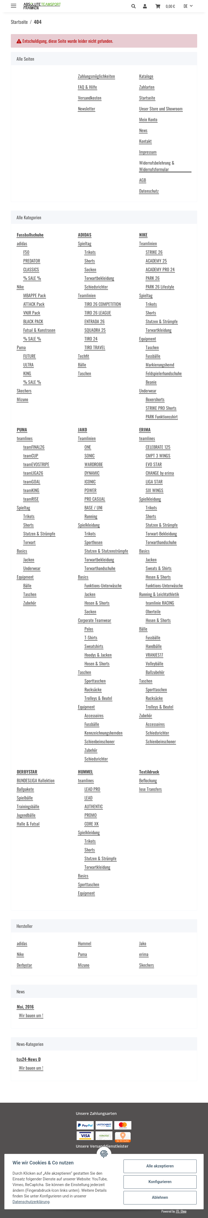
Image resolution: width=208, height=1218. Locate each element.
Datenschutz (149, 191)
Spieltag (84, 243)
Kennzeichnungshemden (103, 732)
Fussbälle (153, 356)
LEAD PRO (92, 789)
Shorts (89, 260)
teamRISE (31, 499)
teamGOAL (31, 481)
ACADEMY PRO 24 (160, 269)
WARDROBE (93, 464)
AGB (142, 180)
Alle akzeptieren (159, 1166)
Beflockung (148, 780)
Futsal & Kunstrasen (39, 330)
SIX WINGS (154, 490)
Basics (22, 551)
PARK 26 (153, 278)
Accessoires (93, 715)
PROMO (90, 815)
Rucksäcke (93, 689)
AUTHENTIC (93, 806)
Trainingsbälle (28, 806)
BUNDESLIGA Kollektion (35, 780)
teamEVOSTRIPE (36, 464)
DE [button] (186, 6)
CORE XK (91, 823)
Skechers (24, 390)
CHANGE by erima (160, 473)
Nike (20, 286)
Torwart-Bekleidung (161, 533)
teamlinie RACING (160, 603)
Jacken (28, 559)
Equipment (147, 338)
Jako (142, 943)
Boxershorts (155, 399)
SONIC (89, 455)
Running (90, 516)
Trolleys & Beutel (98, 698)
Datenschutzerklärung (31, 1202)
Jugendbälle (26, 815)
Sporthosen (93, 542)
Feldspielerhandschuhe (164, 373)
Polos (88, 629)
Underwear (147, 390)
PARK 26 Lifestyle (160, 286)
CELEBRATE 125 (158, 447)
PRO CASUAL (94, 499)
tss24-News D (29, 1059)
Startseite (147, 97)
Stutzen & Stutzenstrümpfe (106, 551)
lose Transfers (150, 789)
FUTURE (29, 356)
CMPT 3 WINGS (158, 455)
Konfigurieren (159, 1182)
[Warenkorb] (165, 6)
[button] (135, 6)
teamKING (31, 490)
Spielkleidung (89, 525)
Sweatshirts (93, 646)
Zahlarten (146, 87)
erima (143, 954)
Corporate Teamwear (94, 620)
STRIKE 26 (154, 252)
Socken (90, 269)
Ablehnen (159, 1197)
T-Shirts (90, 637)
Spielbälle (25, 797)
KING (27, 373)
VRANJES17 (154, 654)
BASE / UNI (93, 507)
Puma (21, 347)
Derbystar (24, 965)
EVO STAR (154, 464)
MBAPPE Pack (34, 295)
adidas (22, 243)
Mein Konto (148, 119)
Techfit (83, 356)
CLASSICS (31, 269)
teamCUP (30, 455)
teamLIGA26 (33, 473)
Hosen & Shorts (96, 603)
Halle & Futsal (28, 823)
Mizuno (22, 399)
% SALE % (32, 278)
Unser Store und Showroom (161, 108)
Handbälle (154, 646)
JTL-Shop (181, 1211)
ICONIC (90, 481)
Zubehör (29, 603)
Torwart (29, 542)
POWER (90, 490)
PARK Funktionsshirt (162, 416)
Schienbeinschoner (99, 741)
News (143, 130)
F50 (26, 252)
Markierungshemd (160, 364)
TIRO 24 (91, 338)
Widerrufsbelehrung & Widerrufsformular (156, 165)
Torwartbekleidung (99, 278)
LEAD (88, 797)
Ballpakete (25, 789)
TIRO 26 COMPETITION (102, 304)
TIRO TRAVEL (94, 347)
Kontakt (145, 141)
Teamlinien (87, 295)
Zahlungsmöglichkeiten (96, 76)
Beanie (151, 382)
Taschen (84, 373)
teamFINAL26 (33, 447)
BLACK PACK (33, 321)
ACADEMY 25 (156, 260)
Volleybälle (154, 663)
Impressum (148, 152)
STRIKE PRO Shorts (161, 408)
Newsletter (86, 108)
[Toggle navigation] (13, 3)
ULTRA (28, 364)
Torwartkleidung (158, 330)
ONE (87, 447)
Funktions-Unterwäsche (103, 585)
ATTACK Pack (33, 304)
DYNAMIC (91, 473)
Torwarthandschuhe (99, 568)
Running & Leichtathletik (159, 594)
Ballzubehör (155, 672)
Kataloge (146, 76)
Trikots (90, 252)
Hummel (84, 943)
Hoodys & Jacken (98, 654)
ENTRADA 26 (94, 321)
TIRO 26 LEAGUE (97, 312)
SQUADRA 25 (95, 330)
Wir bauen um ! (31, 1015)
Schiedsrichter (96, 286)
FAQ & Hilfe (87, 87)
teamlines (24, 438)
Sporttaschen (95, 680)
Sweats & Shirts (158, 568)
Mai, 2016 (25, 1006)
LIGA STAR (154, 481)
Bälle (82, 364)
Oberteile (153, 611)
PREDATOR (31, 260)
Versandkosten (89, 97)
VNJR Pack (31, 312)
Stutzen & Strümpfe (162, 321)
